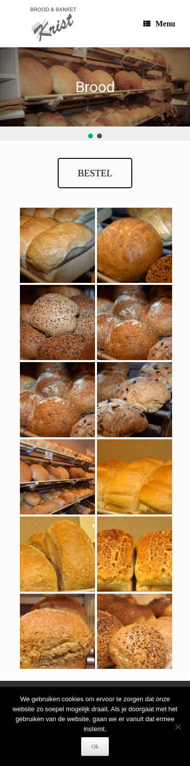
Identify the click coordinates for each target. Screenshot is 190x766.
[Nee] (178, 727)
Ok (95, 746)
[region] (95, 93)
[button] (90, 135)
